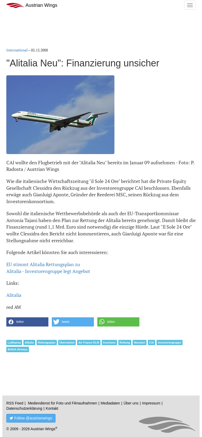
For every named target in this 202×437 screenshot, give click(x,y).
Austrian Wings (31, 5)
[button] (27, 322)
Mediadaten (110, 403)
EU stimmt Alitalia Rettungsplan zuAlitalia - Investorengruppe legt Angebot (48, 267)
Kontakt (52, 408)
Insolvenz (109, 342)
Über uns (131, 403)
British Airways (18, 349)
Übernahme (67, 342)
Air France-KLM (88, 342)
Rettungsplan (46, 342)
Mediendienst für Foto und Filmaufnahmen (62, 403)
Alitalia (13, 295)
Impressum (151, 403)
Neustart (139, 342)
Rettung (125, 342)
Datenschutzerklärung (24, 408)
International (17, 50)
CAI (151, 342)
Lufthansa (14, 342)
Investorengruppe (169, 342)
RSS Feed (14, 403)
